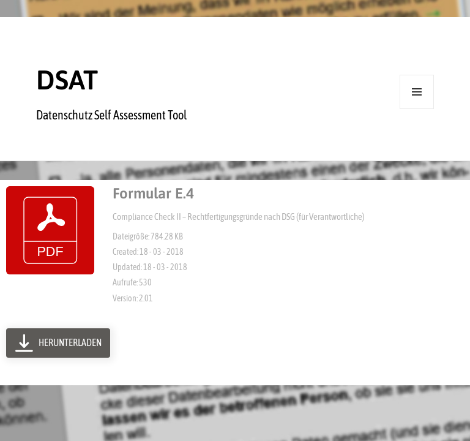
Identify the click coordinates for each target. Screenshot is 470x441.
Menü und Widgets (417, 108)
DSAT (67, 79)
